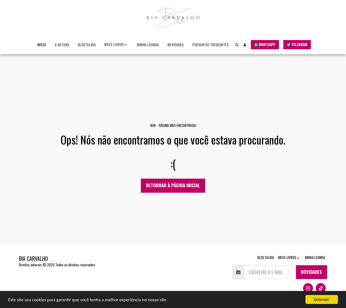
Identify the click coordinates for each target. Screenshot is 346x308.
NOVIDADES (311, 271)
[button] (116, 44)
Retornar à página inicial (173, 185)
